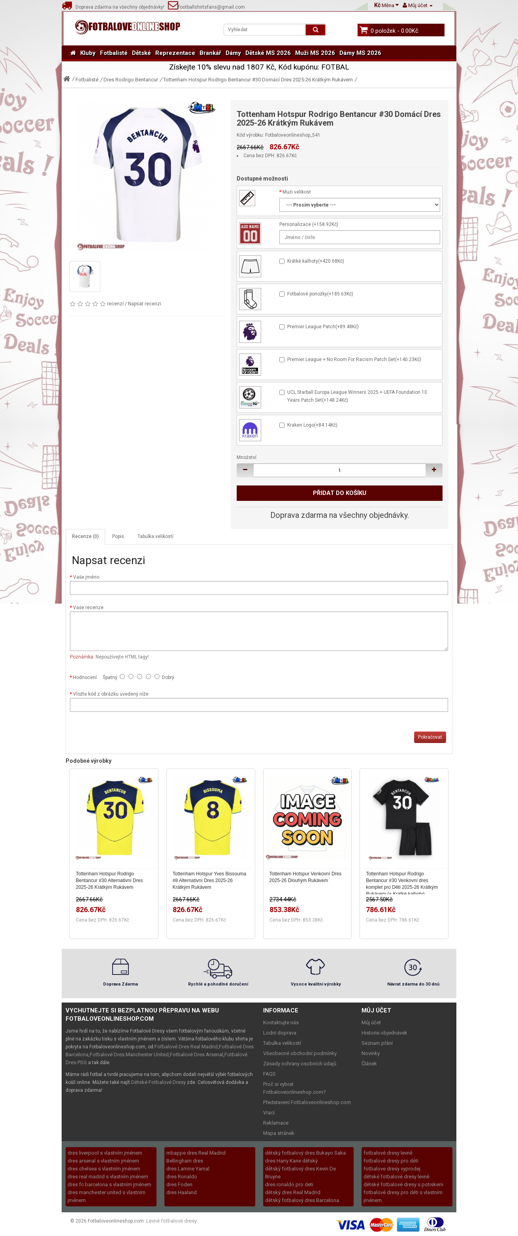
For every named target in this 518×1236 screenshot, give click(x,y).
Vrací (269, 1113)
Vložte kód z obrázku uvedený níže (111, 694)
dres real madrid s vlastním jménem (108, 1177)
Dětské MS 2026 (268, 52)
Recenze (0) (85, 536)
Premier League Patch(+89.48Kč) (323, 326)
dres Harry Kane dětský (291, 1161)
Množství (246, 457)
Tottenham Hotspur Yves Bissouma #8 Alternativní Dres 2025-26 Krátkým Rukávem (210, 880)
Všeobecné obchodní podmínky (300, 1053)
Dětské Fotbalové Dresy (158, 1082)
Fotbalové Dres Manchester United (129, 1054)
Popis (118, 536)
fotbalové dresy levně (388, 1153)
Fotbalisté (114, 52)
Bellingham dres (184, 1161)
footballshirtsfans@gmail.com (206, 7)
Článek (369, 1064)
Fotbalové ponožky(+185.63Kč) (320, 294)
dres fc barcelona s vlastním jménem (109, 1184)
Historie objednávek (384, 1033)
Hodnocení (85, 677)
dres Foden (179, 1184)
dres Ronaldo (181, 1177)
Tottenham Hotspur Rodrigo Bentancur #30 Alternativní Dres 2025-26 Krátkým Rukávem (109, 880)
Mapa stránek (278, 1133)
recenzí (115, 304)
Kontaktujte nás (281, 1022)
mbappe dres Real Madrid (196, 1153)
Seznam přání (377, 1043)
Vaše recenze (88, 607)
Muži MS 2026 (315, 52)
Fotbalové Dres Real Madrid (186, 1047)
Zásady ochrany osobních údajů (299, 1064)
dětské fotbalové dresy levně (396, 1177)
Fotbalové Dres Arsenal (196, 1054)
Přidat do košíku (339, 493)
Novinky (371, 1053)
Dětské (141, 52)
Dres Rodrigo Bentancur (131, 80)
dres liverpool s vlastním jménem (105, 1153)
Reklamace (275, 1123)
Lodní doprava (279, 1033)
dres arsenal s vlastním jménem (103, 1161)
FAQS (269, 1074)
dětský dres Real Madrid (292, 1192)
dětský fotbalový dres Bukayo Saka (305, 1153)
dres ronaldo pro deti (289, 1184)
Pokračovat (430, 737)
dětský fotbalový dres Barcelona (302, 1200)
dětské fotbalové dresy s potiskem (403, 1184)
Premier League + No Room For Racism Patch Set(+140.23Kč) (354, 359)
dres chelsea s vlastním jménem (104, 1169)
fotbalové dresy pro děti (391, 1161)
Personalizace (295, 224)
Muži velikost (297, 192)
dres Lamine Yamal (187, 1169)
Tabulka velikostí (155, 536)
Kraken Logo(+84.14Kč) (312, 425)
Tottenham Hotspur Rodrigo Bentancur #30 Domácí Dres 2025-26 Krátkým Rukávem (258, 80)
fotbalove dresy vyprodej (392, 1169)
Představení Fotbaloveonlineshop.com (307, 1102)
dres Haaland (181, 1192)
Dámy (233, 52)
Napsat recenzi (144, 304)
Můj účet (371, 1022)
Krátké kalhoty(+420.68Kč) (315, 261)
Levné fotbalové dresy (171, 1221)
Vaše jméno (86, 577)
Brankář (210, 52)
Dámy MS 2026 (360, 52)
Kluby (88, 52)
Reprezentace (175, 52)
